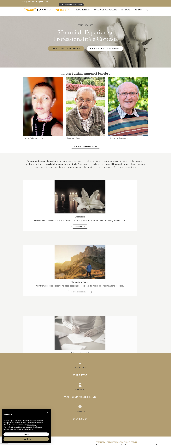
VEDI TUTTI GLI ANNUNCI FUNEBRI (85, 148)
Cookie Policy (123, 432)
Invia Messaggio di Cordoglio (70, 342)
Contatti (136, 8)
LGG (126, 434)
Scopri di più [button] (26, 439)
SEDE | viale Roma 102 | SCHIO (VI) (36, 2)
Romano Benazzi (75, 139)
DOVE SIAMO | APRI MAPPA (66, 48)
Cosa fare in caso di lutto (103, 8)
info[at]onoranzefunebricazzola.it (71, 438)
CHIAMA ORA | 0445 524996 (135, 2)
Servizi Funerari (81, 8)
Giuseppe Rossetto (118, 139)
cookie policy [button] (31, 425)
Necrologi (123, 8)
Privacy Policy (123, 430)
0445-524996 (42, 248)
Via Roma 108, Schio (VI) (67, 432)
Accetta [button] (26, 434)
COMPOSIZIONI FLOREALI (155, 315)
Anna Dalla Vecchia (33, 139)
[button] (48, 412)
